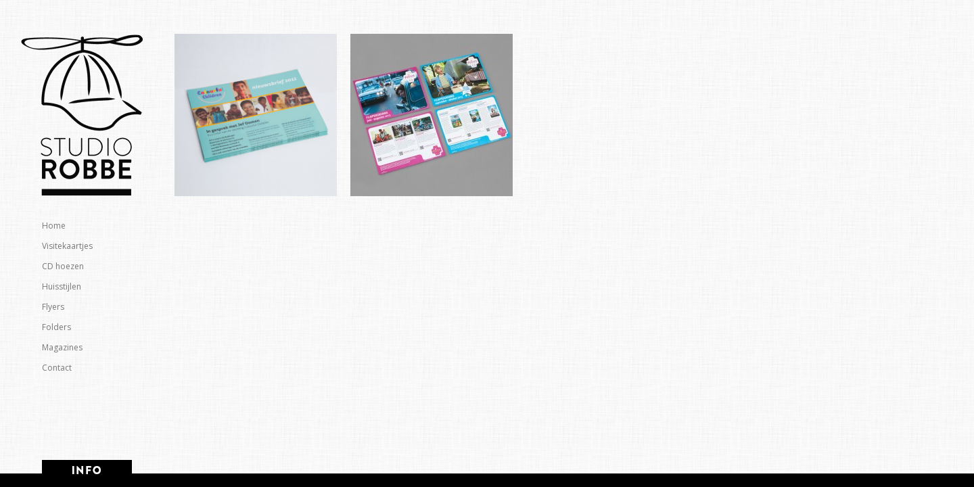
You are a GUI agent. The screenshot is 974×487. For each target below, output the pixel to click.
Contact (57, 367)
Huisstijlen (61, 286)
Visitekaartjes (67, 246)
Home (54, 225)
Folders (56, 327)
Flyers (53, 306)
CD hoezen (63, 266)
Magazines (62, 347)
